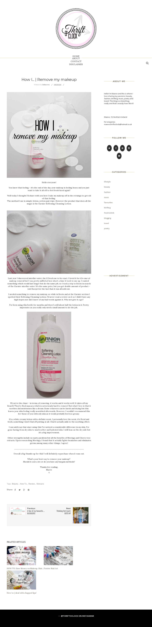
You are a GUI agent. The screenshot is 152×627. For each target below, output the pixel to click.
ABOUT (76, 58)
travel (106, 223)
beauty (15, 484)
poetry (107, 228)
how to (23, 484)
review (32, 484)
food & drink (109, 213)
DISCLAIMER (76, 64)
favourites (108, 202)
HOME (76, 56)
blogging (107, 218)
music (106, 197)
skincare (40, 484)
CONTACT (76, 61)
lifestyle (107, 181)
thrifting (107, 207)
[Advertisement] (124, 323)
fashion (107, 192)
